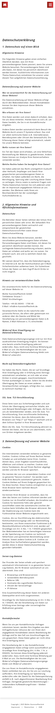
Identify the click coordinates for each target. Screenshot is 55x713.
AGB (40, 707)
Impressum (15, 707)
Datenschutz (29, 707)
